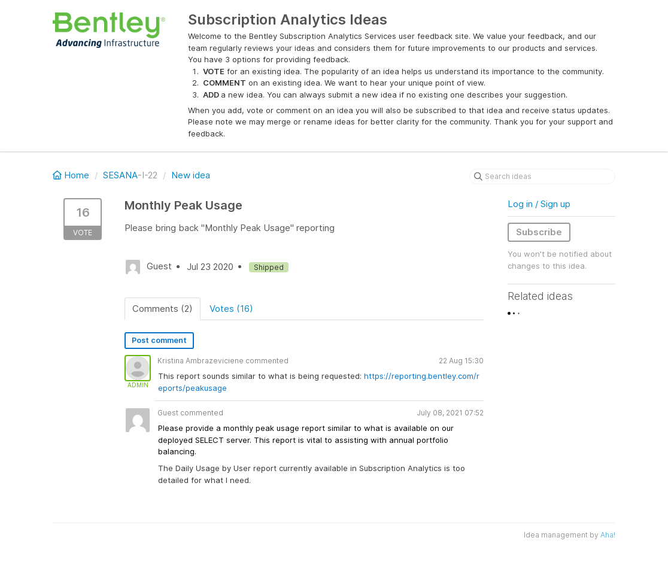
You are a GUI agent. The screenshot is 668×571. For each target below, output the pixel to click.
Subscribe (539, 232)
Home (72, 175)
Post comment (159, 340)
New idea (190, 175)
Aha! (607, 534)
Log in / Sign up (539, 203)
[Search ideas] (542, 176)
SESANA (120, 175)
